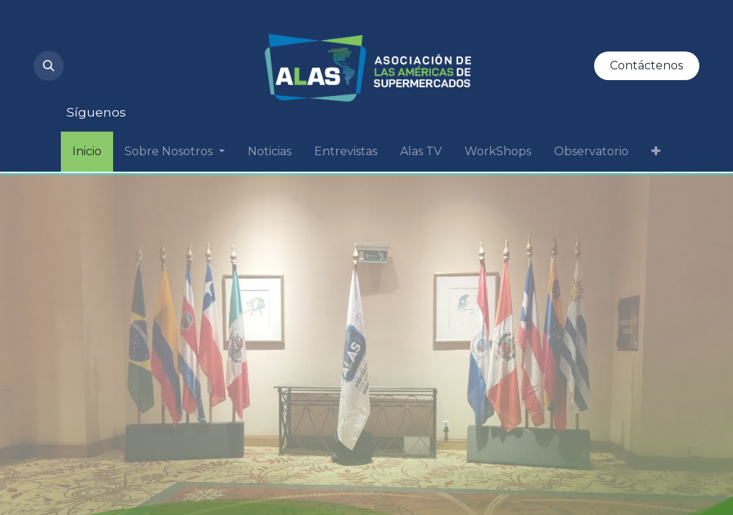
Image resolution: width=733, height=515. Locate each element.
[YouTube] (138, 34)
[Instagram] (89, 34)
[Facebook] (138, 80)
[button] (49, 66)
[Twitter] (89, 80)
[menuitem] (87, 152)
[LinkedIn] (187, 34)
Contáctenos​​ (646, 65)
